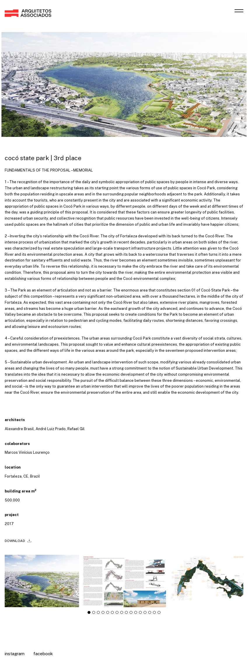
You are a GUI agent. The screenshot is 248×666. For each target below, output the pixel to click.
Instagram (15, 653)
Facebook (43, 653)
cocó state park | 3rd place (43, 158)
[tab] (89, 614)
